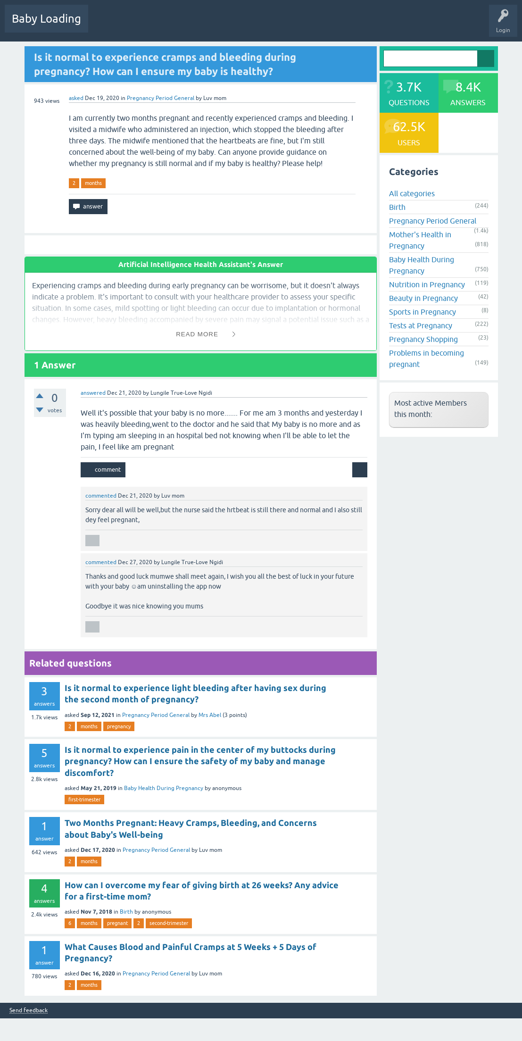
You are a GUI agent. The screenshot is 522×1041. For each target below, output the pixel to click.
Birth (126, 911)
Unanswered (177, 25)
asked (76, 98)
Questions (108, 25)
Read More (197, 334)
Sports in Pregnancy (422, 312)
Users (251, 25)
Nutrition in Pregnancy (427, 284)
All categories (412, 193)
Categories (217, 25)
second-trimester (168, 923)
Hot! (141, 25)
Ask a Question (291, 25)
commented (100, 495)
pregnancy (119, 726)
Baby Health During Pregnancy (163, 788)
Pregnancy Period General (160, 98)
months (93, 183)
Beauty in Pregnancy (423, 298)
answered (93, 393)
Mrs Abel (210, 715)
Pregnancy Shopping (423, 339)
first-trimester (84, 799)
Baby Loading (46, 18)
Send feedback (28, 1011)
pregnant (117, 923)
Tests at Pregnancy (420, 325)
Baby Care (333, 25)
